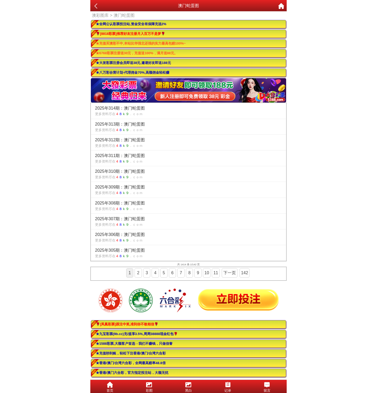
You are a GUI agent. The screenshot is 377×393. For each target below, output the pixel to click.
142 (244, 273)
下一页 (229, 273)
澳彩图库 (100, 15)
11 (215, 273)
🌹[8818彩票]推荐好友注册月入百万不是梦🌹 (130, 34)
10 (206, 273)
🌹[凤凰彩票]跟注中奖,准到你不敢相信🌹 (127, 324)
